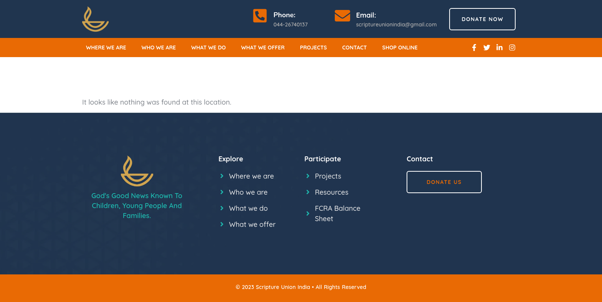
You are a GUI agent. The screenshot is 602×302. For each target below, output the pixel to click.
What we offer (262, 47)
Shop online (400, 47)
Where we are (106, 47)
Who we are (159, 47)
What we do (208, 47)
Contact (354, 47)
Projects (313, 47)
